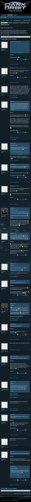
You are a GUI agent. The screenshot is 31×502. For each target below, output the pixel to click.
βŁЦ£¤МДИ (16, 185)
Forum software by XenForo (9, 498)
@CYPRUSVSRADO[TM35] (19, 67)
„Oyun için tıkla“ (6, 34)
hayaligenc (3, 49)
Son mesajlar (3, 17)
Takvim (15, 14)
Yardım (29, 496)
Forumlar (10, 15)
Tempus (2, 409)
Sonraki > (14, 488)
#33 (29, 339)
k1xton (2, 446)
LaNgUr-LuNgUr (4, 351)
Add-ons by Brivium (10, 500)
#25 (29, 160)
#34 (29, 349)
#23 (29, 95)
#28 (29, 227)
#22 (29, 82)
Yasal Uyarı (26, 496)
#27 (29, 204)
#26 (29, 182)
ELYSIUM (3, 151)
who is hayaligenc (22, 59)
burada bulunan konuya (14, 71)
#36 (29, 395)
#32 (29, 318)
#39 (29, 445)
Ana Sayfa (4, 14)
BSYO (11, 95)
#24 (29, 137)
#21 (29, 64)
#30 (29, 274)
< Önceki (2, 488)
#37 (29, 408)
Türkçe (2, 496)
